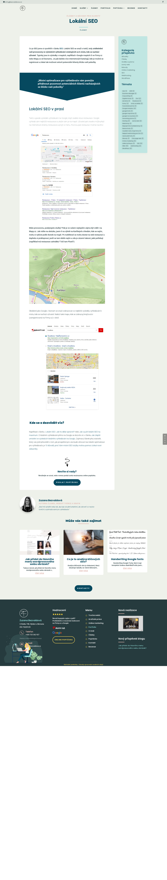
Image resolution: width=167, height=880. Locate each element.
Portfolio (105, 8)
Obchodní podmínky (71, 664)
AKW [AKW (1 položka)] (132, 91)
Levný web (126, 64)
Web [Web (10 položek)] (125, 146)
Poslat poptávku (67, 482)
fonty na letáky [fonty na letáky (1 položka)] (136, 103)
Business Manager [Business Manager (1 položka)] (129, 93)
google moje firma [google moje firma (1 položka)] (129, 113)
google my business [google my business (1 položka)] (130, 116)
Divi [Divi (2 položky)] (138, 98)
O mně (91, 631)
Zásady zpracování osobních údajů (91, 664)
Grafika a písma (128, 62)
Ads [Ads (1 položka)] (124, 91)
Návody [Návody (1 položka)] (125, 138)
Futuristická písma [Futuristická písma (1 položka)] (129, 106)
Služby (83, 8)
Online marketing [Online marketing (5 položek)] (129, 141)
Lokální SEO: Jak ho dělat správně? (59, 432)
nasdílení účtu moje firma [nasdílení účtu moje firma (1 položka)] (131, 131)
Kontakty (142, 8)
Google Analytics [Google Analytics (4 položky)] (129, 108)
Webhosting (126, 75)
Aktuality (125, 56)
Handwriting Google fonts (127, 559)
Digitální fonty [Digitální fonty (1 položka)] (127, 98)
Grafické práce (95, 619)
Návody (125, 67)
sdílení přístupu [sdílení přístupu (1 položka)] (128, 143)
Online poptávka (64, 640)
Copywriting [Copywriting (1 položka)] (127, 96)
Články (94, 8)
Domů (74, 8)
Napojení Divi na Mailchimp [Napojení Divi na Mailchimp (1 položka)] (132, 126)
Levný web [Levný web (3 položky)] (136, 121)
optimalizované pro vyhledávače (57, 509)
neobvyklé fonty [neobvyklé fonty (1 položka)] (128, 136)
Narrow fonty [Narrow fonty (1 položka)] (127, 128)
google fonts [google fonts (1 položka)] (127, 111)
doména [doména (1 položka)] (126, 101)
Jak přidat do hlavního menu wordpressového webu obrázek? (39, 561)
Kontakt (92, 643)
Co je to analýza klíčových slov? (83, 560)
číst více (39, 573)
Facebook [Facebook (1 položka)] (137, 101)
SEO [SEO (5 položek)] (139, 143)
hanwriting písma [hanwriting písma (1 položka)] (129, 118)
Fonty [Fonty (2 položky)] (125, 103)
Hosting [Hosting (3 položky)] (126, 121)
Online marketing (128, 70)
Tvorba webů (94, 615)
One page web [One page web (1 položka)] (137, 138)
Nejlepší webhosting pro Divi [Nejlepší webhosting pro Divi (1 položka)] (132, 133)
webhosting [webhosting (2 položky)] (136, 146)
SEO (61, 48)
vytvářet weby (50, 507)
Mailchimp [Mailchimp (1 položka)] (126, 123)
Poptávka (118, 8)
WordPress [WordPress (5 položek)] (127, 148)
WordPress (126, 78)
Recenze (131, 8)
